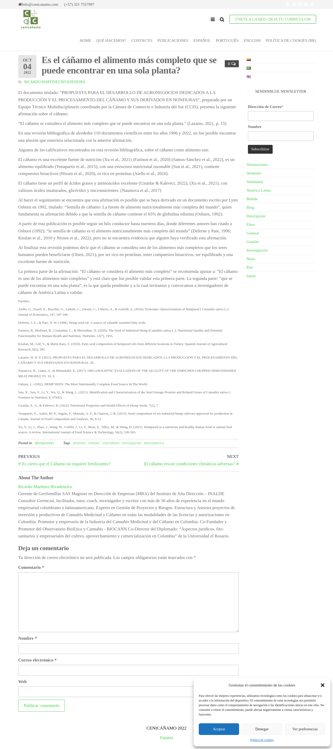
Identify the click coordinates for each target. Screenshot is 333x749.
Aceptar (219, 729)
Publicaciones (172, 40)
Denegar (262, 729)
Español (201, 40)
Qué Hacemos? (111, 40)
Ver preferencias (305, 729)
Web (22, 681)
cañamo (93, 443)
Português (227, 40)
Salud (251, 276)
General (253, 233)
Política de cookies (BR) (291, 40)
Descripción (256, 216)
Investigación (257, 250)
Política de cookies (262, 740)
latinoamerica (154, 443)
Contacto (141, 40)
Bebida (252, 199)
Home (85, 40)
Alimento (254, 173)
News (251, 259)
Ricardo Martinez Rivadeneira (54, 82)
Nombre (27, 638)
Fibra (251, 224)
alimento (79, 443)
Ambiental (255, 182)
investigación (131, 443)
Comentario (31, 567)
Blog (250, 207)
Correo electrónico (37, 660)
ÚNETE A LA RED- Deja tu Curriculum (273, 19)
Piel (250, 267)
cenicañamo (110, 443)
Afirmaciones (44, 443)
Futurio (166, 737)
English (252, 40)
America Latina (259, 190)
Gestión (253, 242)
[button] (322, 685)
